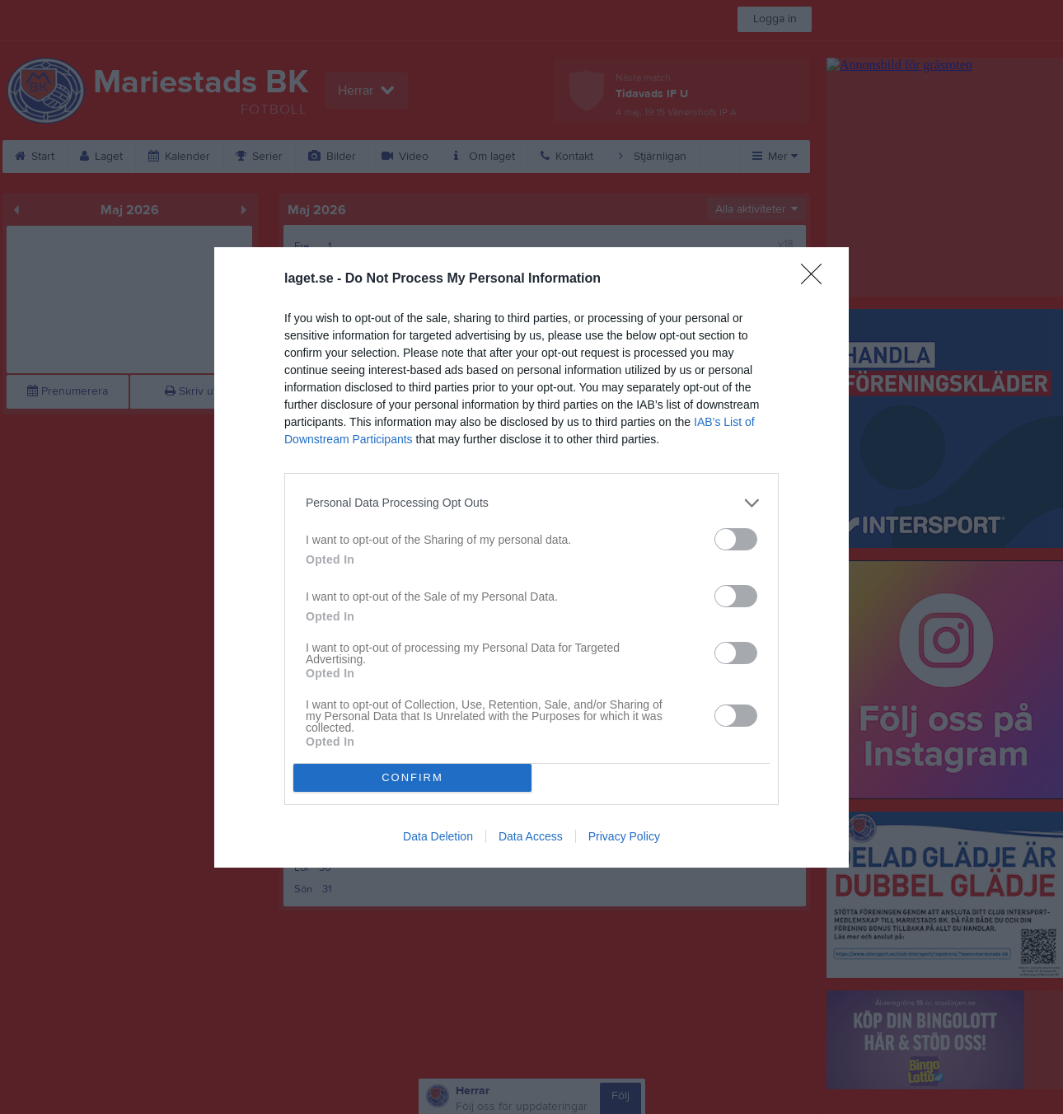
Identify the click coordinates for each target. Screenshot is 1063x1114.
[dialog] (531, 557)
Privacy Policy (624, 836)
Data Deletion (438, 836)
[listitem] (531, 503)
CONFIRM (412, 777)
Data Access (531, 836)
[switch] (735, 539)
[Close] (816, 279)
